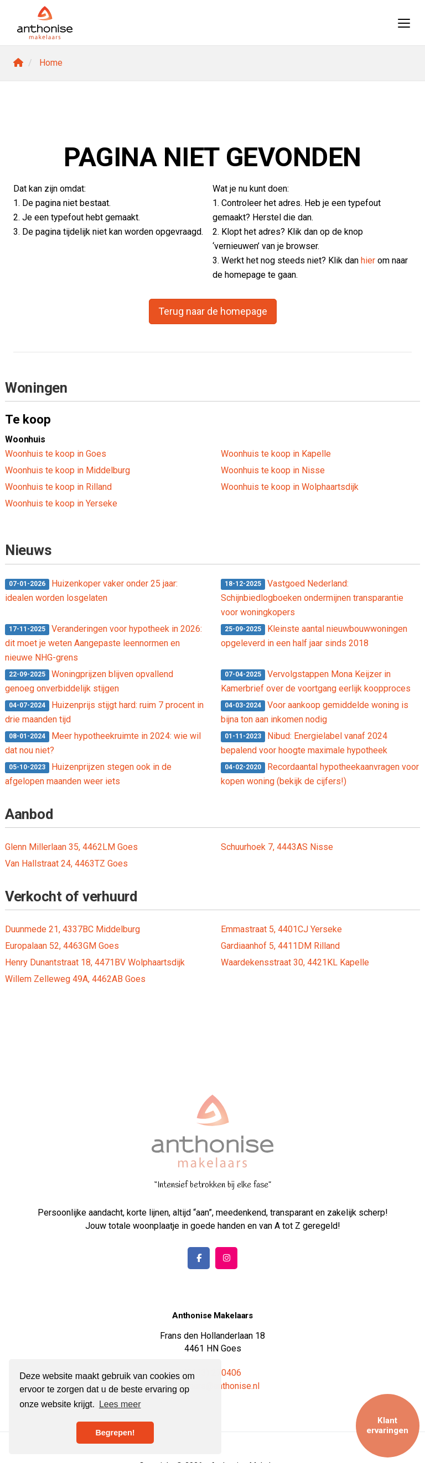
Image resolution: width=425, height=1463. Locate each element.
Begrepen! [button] (114, 1432)
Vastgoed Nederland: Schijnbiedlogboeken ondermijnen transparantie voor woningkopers (312, 597)
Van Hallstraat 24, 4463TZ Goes (66, 863)
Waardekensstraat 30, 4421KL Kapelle (295, 962)
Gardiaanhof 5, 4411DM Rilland (280, 946)
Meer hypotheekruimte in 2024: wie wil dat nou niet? (103, 743)
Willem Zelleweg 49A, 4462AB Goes (75, 979)
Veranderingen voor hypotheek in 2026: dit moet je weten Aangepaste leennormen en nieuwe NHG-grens (103, 643)
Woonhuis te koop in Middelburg (67, 470)
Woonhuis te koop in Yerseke (61, 503)
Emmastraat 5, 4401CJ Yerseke (281, 929)
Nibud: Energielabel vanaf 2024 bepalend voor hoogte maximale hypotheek (304, 743)
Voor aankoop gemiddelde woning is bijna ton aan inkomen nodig (314, 712)
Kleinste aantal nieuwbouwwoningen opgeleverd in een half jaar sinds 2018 (314, 636)
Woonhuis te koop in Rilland (58, 487)
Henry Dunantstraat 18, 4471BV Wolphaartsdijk (95, 962)
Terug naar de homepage (212, 311)
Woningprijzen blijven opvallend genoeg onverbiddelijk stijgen (89, 681)
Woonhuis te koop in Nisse (273, 470)
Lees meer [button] (120, 1404)
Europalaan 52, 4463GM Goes (62, 946)
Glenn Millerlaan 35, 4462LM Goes (71, 847)
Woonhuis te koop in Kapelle (276, 453)
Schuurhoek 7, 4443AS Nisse (277, 847)
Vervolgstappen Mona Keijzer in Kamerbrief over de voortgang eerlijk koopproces (316, 681)
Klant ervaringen (387, 1425)
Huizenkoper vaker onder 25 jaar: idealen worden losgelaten (91, 590)
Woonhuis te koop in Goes (55, 453)
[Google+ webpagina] (226, 1258)
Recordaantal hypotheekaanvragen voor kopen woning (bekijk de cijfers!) (320, 774)
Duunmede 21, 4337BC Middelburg (72, 929)
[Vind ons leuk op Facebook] (199, 1258)
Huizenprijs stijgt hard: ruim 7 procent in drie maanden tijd (104, 712)
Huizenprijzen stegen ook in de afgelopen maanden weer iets (88, 774)
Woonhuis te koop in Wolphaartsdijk (290, 487)
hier (368, 260)
